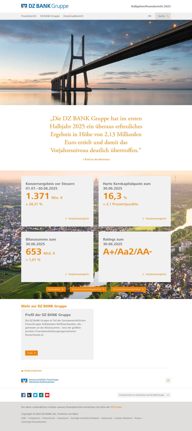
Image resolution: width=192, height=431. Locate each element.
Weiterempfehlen (31, 371)
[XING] (41, 395)
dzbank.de (107, 418)
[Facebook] (23, 395)
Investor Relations (123, 418)
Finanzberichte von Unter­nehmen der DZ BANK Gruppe (144, 395)
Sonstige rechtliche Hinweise (85, 418)
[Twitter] (35, 395)
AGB (23, 418)
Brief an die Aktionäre (96, 160)
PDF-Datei (116, 407)
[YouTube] (47, 395)
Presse (138, 418)
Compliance (34, 418)
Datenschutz (49, 418)
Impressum (63, 418)
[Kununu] (29, 395)
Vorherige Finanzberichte (33, 422)
